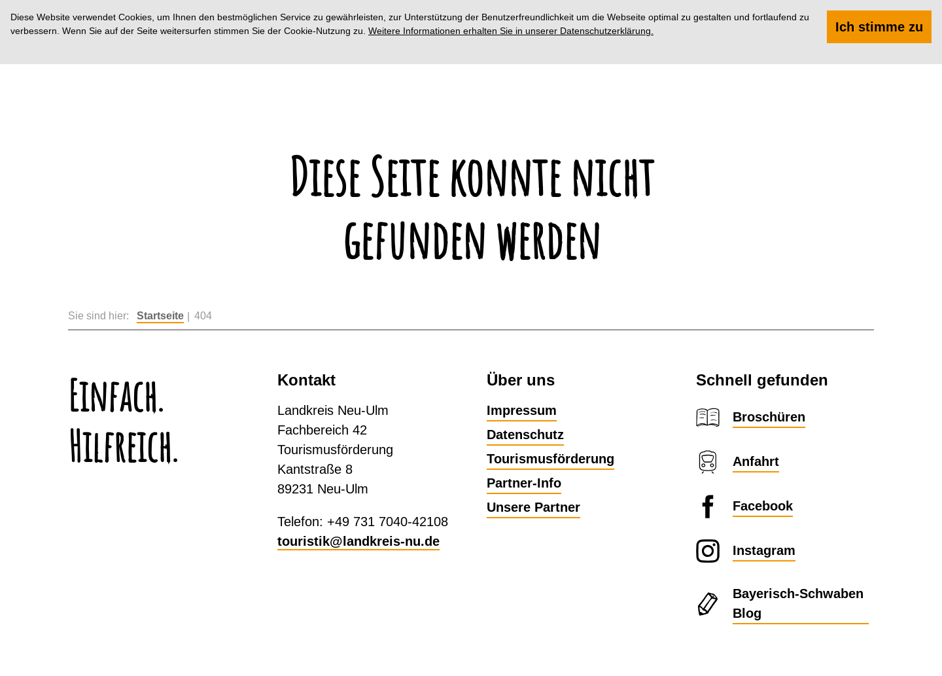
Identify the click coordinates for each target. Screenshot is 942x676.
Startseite (160, 316)
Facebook (763, 506)
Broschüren (769, 417)
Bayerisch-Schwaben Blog (798, 603)
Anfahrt (756, 461)
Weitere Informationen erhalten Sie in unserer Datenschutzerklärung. (511, 31)
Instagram (764, 550)
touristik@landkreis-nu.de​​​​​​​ (358, 541)
